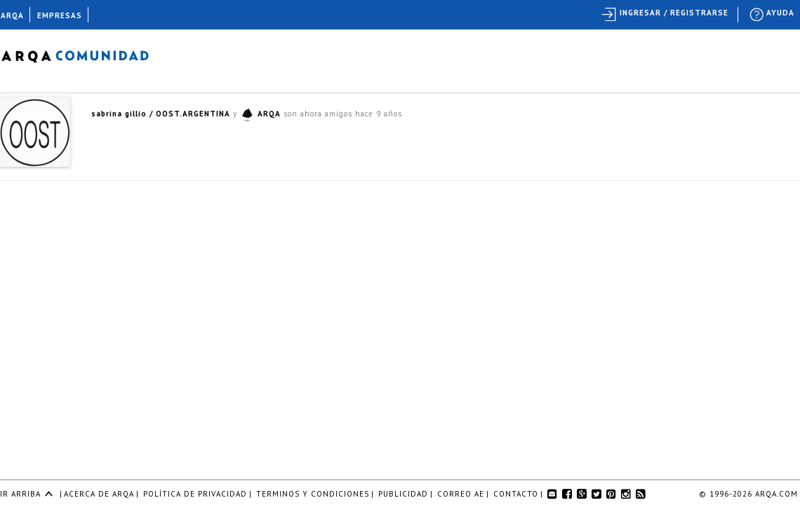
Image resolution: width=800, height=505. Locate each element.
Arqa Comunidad (86, 54)
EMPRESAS (59, 15)
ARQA (269, 114)
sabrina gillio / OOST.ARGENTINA (160, 114)
